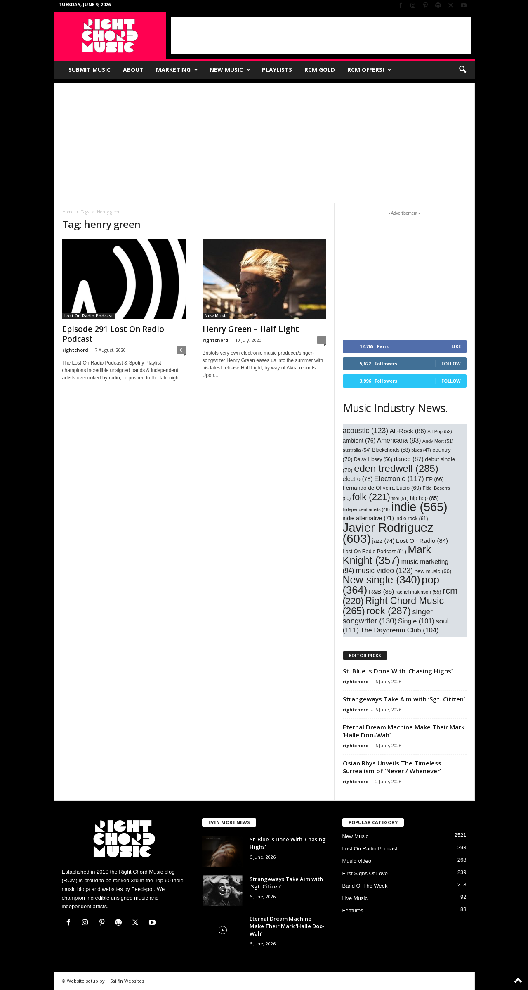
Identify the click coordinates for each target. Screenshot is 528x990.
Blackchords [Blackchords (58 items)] (391, 450)
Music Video (357, 861)
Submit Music (89, 69)
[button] (462, 70)
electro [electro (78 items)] (358, 479)
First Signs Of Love (365, 873)
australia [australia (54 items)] (357, 449)
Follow (451, 363)
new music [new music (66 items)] (433, 571)
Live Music (355, 898)
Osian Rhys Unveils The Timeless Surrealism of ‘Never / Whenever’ (392, 767)
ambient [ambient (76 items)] (359, 440)
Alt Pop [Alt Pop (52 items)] (439, 431)
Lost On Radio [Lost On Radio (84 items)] (422, 541)
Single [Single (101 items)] (416, 621)
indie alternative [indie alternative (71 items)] (368, 518)
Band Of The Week (365, 886)
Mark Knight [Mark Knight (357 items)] (387, 555)
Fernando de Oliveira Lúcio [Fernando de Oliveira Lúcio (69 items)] (382, 488)
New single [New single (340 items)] (381, 579)
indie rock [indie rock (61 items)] (411, 518)
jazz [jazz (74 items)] (383, 541)
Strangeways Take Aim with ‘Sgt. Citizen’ (404, 699)
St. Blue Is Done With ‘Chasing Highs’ (398, 671)
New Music (230, 70)
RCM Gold (319, 69)
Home (67, 212)
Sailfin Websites (127, 981)
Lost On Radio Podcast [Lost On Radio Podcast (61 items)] (374, 551)
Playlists (277, 69)
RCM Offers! (369, 70)
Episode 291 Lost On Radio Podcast (113, 334)
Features (352, 910)
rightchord (75, 350)
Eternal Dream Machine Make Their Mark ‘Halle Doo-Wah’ (403, 731)
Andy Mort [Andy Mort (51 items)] (437, 440)
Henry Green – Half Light (251, 329)
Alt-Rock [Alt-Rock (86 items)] (408, 430)
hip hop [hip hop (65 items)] (424, 498)
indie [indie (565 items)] (419, 507)
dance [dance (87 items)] (409, 458)
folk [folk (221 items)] (371, 497)
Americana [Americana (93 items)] (399, 440)
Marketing (177, 70)
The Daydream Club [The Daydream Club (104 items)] (400, 630)
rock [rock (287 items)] (388, 610)
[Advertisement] (321, 35)
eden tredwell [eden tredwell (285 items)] (396, 468)
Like (456, 346)
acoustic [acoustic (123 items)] (366, 430)
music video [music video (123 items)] (384, 570)
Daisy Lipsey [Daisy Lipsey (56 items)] (373, 459)
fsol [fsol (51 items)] (399, 498)
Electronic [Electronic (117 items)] (399, 478)
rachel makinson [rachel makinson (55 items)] (418, 592)
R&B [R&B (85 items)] (381, 591)
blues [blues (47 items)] (421, 450)
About (133, 69)
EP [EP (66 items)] (434, 479)
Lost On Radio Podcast (88, 316)
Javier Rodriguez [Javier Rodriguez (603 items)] (388, 533)
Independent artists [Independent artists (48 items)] (366, 509)
